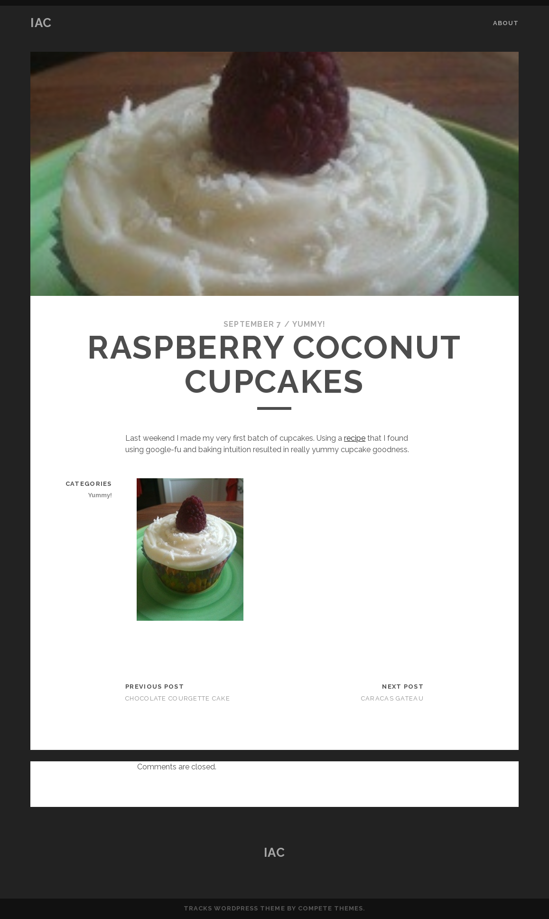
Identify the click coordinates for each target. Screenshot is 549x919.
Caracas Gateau (392, 698)
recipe (354, 438)
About (506, 23)
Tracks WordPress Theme (234, 908)
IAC (41, 23)
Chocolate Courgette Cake (177, 698)
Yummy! (309, 324)
